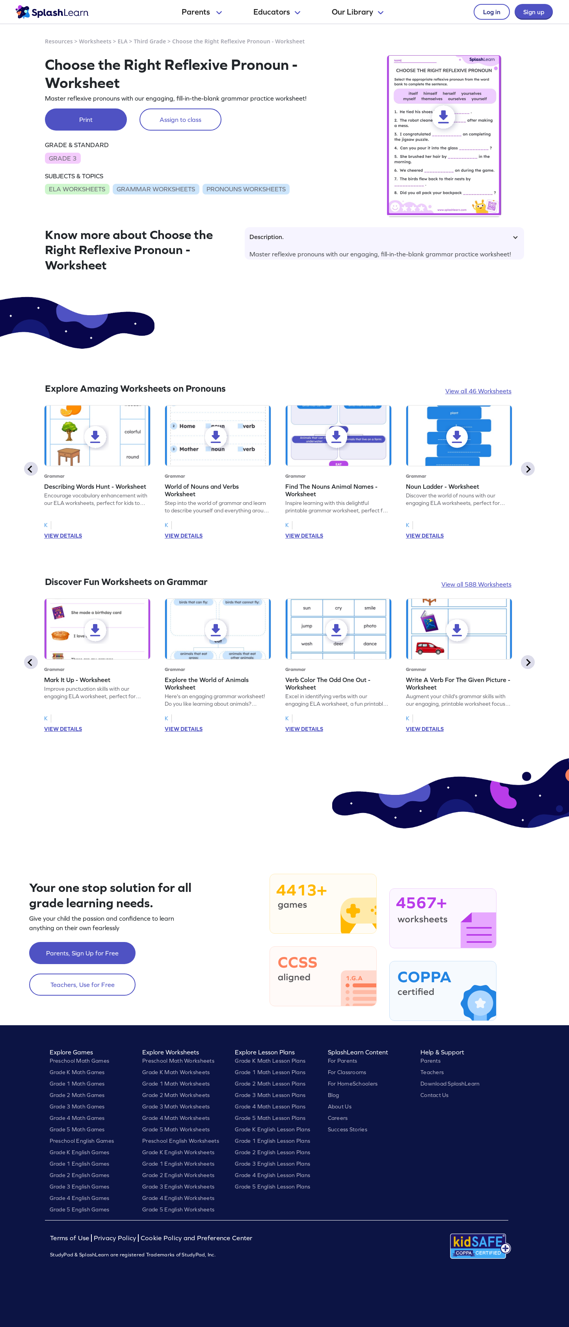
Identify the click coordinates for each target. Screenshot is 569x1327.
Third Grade (150, 41)
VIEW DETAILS (63, 536)
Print (86, 119)
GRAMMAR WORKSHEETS (156, 189)
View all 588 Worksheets (476, 584)
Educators (276, 11)
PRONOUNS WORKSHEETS (246, 189)
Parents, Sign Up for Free (82, 953)
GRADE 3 (62, 158)
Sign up (533, 11)
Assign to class (180, 119)
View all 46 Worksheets (478, 390)
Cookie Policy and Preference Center (197, 1238)
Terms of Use (70, 1238)
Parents (202, 11)
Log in (491, 11)
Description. (383, 236)
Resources (59, 41)
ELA (123, 41)
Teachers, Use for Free (82, 984)
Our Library (357, 11)
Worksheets (95, 41)
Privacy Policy (115, 1238)
